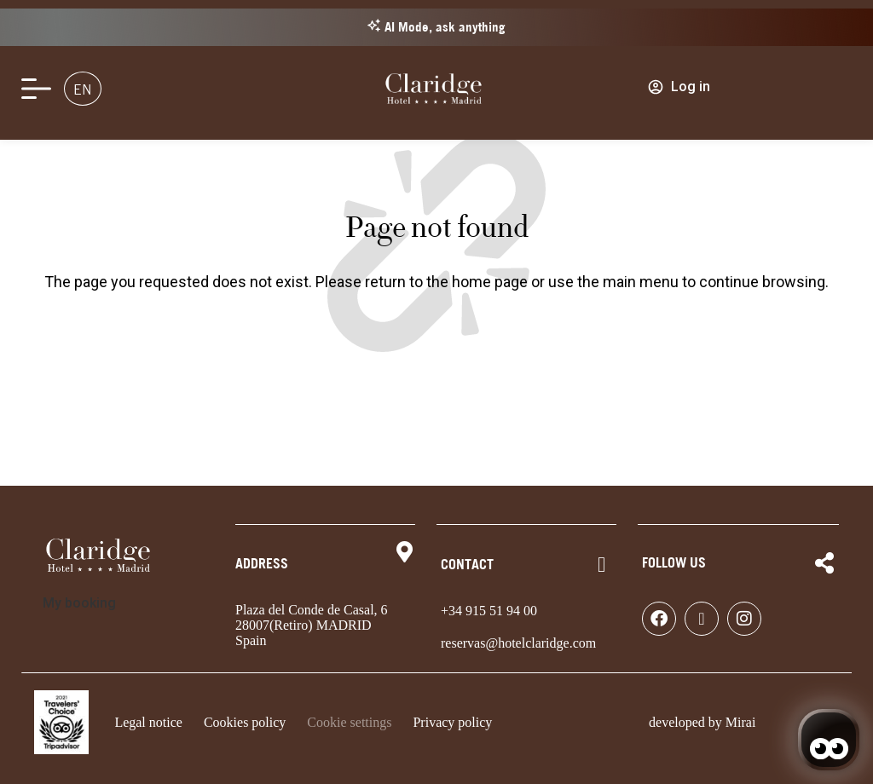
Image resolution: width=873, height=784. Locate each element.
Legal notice (148, 722)
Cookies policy (245, 722)
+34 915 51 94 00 (489, 610)
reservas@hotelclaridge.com (518, 643)
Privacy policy (452, 722)
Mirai (741, 722)
